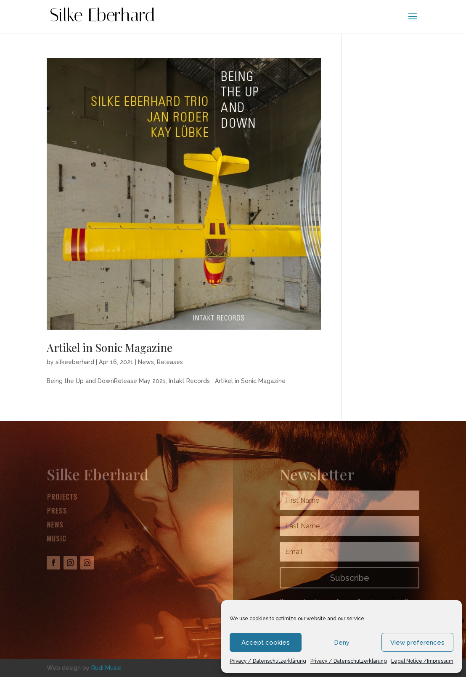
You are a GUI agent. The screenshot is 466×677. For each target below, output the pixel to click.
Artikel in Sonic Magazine (109, 347)
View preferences (417, 642)
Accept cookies (265, 642)
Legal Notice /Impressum (422, 661)
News (146, 362)
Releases (170, 362)
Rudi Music (106, 667)
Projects (63, 498)
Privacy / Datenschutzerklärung (268, 661)
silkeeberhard (75, 362)
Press (57, 511)
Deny (342, 642)
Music (56, 538)
